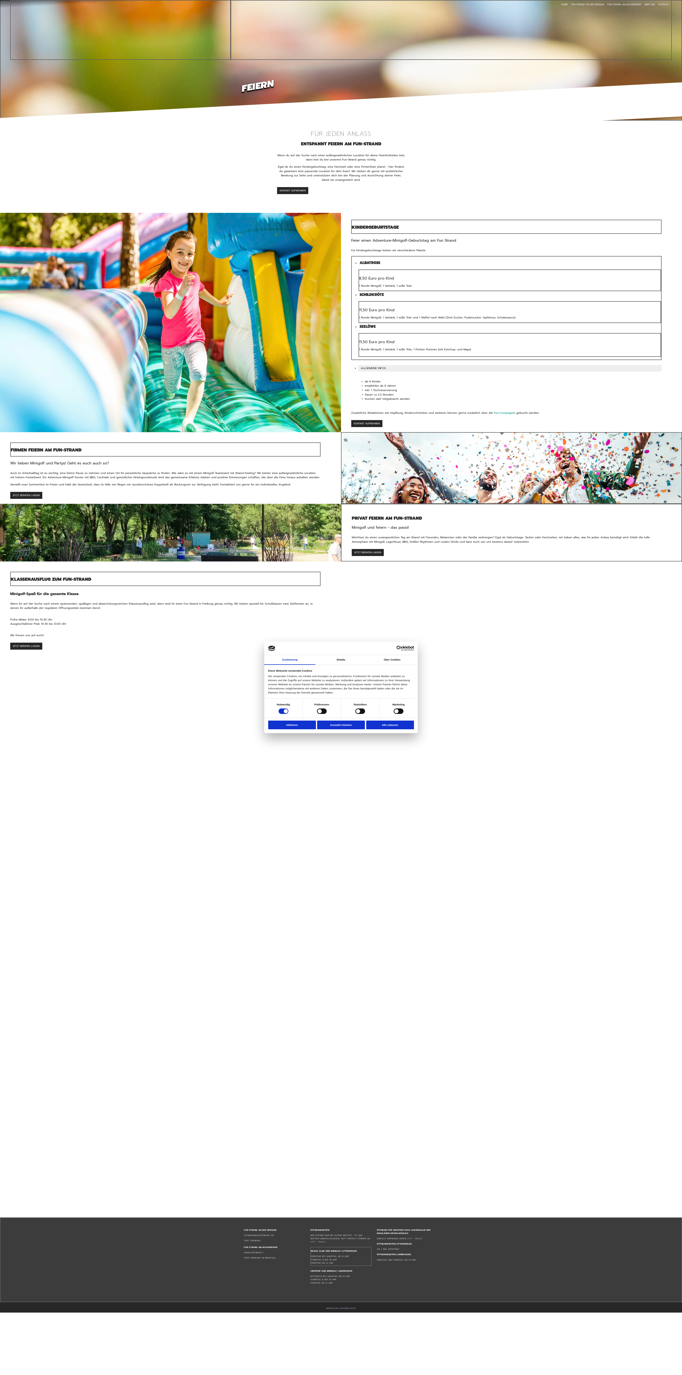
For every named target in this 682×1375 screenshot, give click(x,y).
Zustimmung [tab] (290, 659)
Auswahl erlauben (341, 724)
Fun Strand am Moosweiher (624, 4)
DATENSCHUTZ (348, 1308)
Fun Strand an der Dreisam (587, 4)
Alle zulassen (390, 724)
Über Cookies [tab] (392, 659)
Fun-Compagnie (504, 413)
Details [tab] (341, 659)
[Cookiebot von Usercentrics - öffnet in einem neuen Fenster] (399, 648)
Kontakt (663, 4)
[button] (292, 190)
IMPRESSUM (332, 1308)
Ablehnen (292, 724)
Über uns (649, 4)
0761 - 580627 (318, 1241)
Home (564, 4)
